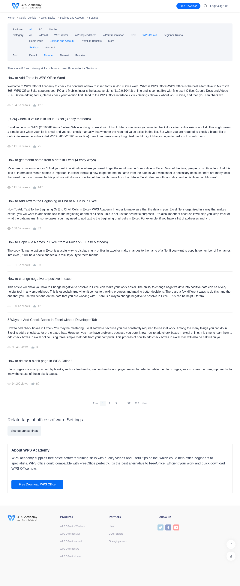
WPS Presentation (113, 35)
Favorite (80, 55)
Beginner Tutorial (173, 35)
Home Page (36, 40)
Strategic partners (118, 541)
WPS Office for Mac (70, 534)
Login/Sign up (219, 6)
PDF (133, 35)
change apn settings (24, 430)
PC (40, 29)
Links (111, 526)
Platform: (18, 29)
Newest (64, 55)
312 (137, 403)
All (30, 29)
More (111, 40)
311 (129, 403)
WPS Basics (48, 17)
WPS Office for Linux (70, 556)
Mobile (53, 29)
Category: (18, 35)
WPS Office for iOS (69, 549)
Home (11, 17)
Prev (95, 403)
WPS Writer (61, 35)
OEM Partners (116, 534)
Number (48, 55)
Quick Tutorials (27, 17)
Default (33, 55)
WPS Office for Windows (72, 526)
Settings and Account (72, 17)
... (123, 403)
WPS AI (43, 35)
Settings (93, 17)
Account (50, 47)
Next (144, 403)
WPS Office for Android (71, 541)
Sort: (15, 55)
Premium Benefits (91, 40)
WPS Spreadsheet (85, 35)
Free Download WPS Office (37, 484)
